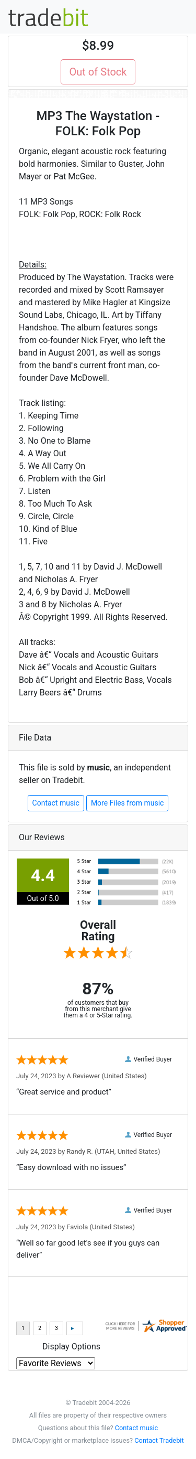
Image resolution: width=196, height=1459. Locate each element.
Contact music (55, 803)
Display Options (71, 1346)
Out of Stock (98, 72)
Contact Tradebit (158, 1440)
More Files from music (127, 803)
